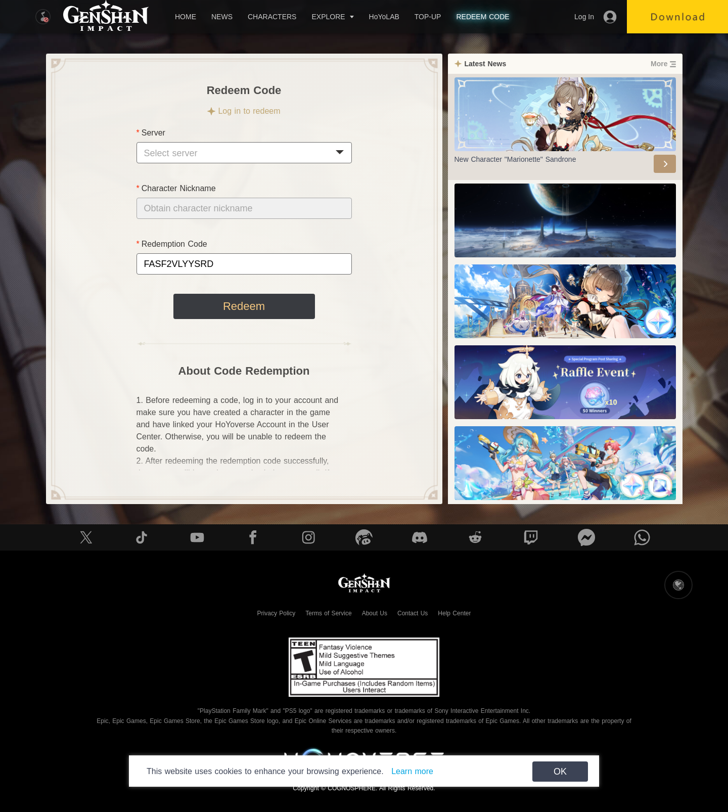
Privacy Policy (276, 613)
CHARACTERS (272, 17)
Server (153, 132)
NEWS (222, 17)
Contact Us (412, 613)
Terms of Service (328, 613)
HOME (185, 17)
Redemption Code (174, 244)
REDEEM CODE (482, 17)
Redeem (244, 306)
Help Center (454, 613)
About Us (374, 613)
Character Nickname (179, 188)
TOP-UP (428, 17)
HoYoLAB (384, 17)
